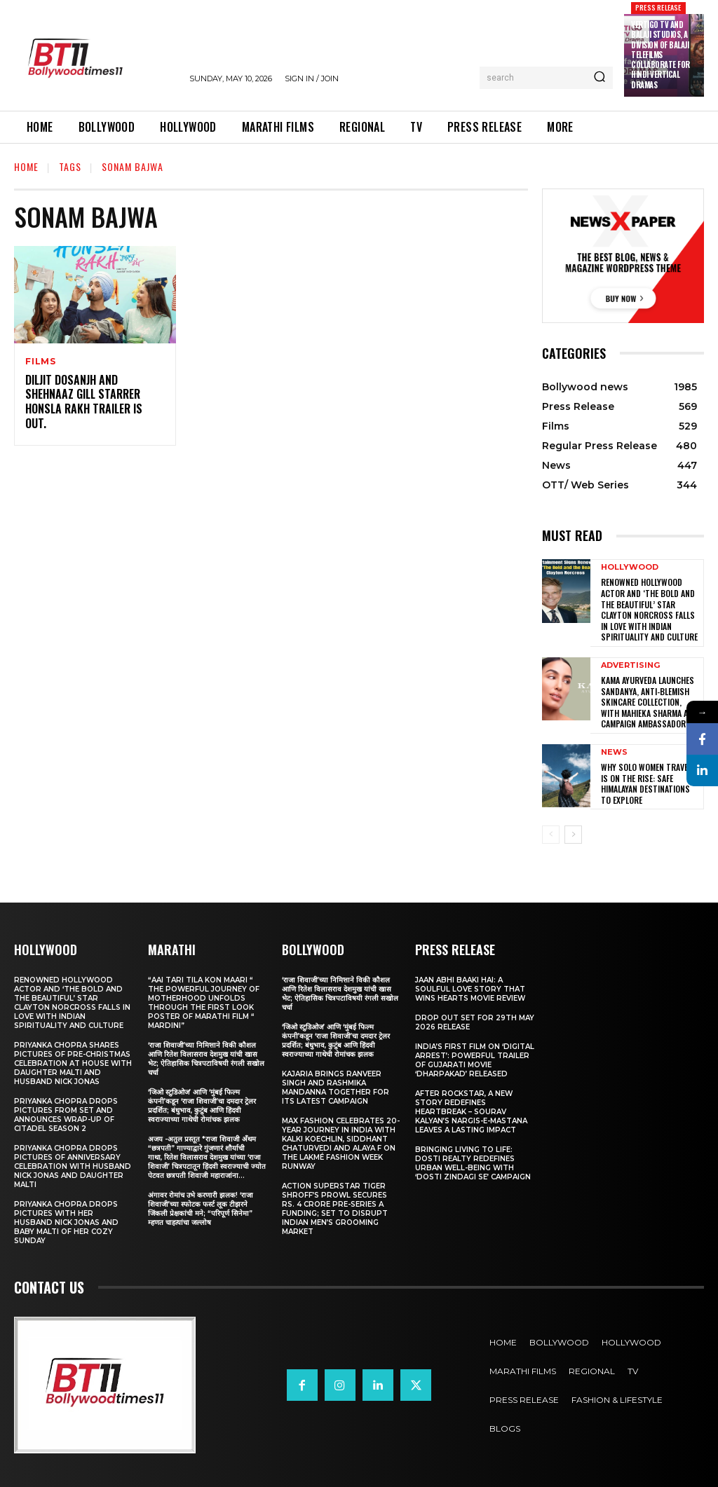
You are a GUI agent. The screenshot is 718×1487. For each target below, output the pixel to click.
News (614, 752)
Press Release (658, 7)
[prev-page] (551, 834)
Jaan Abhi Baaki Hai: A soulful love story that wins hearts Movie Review (470, 989)
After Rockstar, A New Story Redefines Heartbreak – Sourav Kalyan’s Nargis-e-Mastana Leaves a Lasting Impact (471, 1112)
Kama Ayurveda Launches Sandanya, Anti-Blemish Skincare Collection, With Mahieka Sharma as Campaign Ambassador (647, 701)
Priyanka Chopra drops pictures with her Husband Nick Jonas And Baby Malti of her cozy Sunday (66, 1222)
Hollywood (629, 567)
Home (26, 166)
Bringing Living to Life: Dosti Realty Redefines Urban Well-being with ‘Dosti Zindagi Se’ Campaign (473, 1163)
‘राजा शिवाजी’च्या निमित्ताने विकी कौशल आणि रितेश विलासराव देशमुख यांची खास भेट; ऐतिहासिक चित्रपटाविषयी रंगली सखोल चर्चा (206, 1059)
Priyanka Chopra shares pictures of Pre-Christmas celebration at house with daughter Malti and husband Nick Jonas (73, 1063)
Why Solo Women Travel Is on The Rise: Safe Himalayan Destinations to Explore (646, 783)
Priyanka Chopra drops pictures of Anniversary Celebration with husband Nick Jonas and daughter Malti (72, 1166)
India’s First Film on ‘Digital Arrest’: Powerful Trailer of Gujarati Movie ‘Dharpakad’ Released (474, 1060)
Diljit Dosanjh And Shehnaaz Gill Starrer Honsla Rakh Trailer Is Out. (83, 401)
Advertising (630, 665)
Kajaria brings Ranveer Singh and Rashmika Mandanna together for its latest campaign (335, 1087)
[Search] (599, 78)
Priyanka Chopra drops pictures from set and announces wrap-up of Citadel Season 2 (66, 1115)
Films (40, 361)
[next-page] (573, 834)
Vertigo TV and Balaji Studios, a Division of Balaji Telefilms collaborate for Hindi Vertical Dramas (660, 54)
